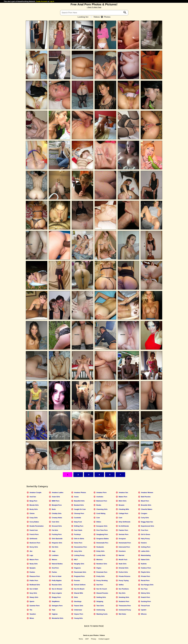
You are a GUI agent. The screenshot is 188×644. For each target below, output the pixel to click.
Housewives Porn (80, 547)
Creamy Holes (57, 518)
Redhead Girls (34, 585)
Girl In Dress (145, 534)
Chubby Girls (56, 513)
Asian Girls (56, 497)
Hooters (144, 543)
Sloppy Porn (56, 597)
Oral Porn (55, 568)
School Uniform (79, 585)
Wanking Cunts (102, 614)
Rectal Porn (145, 580)
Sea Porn (99, 585)
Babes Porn (123, 497)
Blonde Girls (34, 505)
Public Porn (33, 580)
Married (121, 555)
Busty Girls (33, 509)
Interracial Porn (124, 547)
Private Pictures (124, 576)
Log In (52, 1)
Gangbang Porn (102, 534)
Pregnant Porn (79, 576)
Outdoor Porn (146, 568)
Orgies (98, 568)
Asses (76, 497)
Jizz (30, 551)
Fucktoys (77, 534)
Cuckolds (77, 518)
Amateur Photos (80, 492)
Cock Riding (100, 513)
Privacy (93, 639)
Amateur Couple (35, 492)
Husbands (100, 547)
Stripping (99, 601)
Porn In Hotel (56, 576)
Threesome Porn (125, 606)
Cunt (120, 518)
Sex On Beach (79, 589)
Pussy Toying (124, 580)
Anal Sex (32, 497)
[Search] (94, 12)
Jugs (53, 551)
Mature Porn (33, 559)
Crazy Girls (33, 518)
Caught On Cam (80, 509)
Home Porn (78, 543)
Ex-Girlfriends (124, 526)
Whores (144, 614)
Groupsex (122, 538)
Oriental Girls (123, 568)
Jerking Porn (145, 547)
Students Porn (124, 601)
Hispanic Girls (57, 543)
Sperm (31, 601)
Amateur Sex (123, 492)
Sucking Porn (146, 601)
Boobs (98, 505)
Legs (31, 555)
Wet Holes (122, 614)
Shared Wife (78, 593)
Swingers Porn (57, 606)
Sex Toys (144, 589)
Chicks (32, 513)
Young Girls (78, 618)
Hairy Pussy (145, 538)
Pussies (77, 580)
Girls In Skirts (79, 538)
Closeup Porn (79, 513)
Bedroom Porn (101, 501)
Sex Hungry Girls (147, 585)
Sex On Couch (101, 589)
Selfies (121, 585)
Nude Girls (122, 564)
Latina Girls (145, 551)
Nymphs (32, 568)
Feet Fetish (78, 530)
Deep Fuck (78, 522)
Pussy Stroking (102, 580)
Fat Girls (55, 530)
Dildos (98, 522)
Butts (54, 509)
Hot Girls (55, 547)
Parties (54, 572)
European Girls (101, 526)
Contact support (103, 639)
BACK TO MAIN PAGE (94, 626)
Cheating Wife (124, 509)
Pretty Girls (100, 576)
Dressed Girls (57, 526)
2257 (87, 639)
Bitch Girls (122, 501)
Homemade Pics (102, 543)
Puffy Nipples (57, 580)
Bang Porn (33, 501)
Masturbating (146, 555)
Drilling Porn (78, 526)
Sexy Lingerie (57, 593)
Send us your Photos (91, 635)
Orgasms (77, 568)
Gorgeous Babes (102, 538)
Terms (81, 639)
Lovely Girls (100, 555)
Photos (105, 17)
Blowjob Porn (57, 505)
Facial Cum (33, 530)
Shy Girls (122, 593)
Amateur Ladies (57, 492)
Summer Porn (34, 606)
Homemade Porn (125, 543)
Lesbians (55, 555)
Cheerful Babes (146, 509)
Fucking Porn (57, 534)
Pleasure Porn (34, 576)
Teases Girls (78, 606)
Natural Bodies (57, 564)
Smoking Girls (124, 597)
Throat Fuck (145, 606)
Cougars (144, 513)
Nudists (144, 564)
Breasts (121, 505)
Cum (98, 518)
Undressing (100, 610)
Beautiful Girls (79, 501)
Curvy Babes (34, 522)
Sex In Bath (33, 589)
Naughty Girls (79, 564)
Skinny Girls (145, 593)
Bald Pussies (146, 497)
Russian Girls (57, 585)
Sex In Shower (57, 589)
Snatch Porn (145, 597)
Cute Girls (55, 522)
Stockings (77, 601)
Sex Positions (124, 589)
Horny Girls (33, 547)
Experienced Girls (147, 526)
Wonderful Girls (57, 618)
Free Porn (144, 530)
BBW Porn (55, 501)
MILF (76, 559)
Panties (32, 572)
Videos (95, 17)
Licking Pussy (79, 555)
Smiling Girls (101, 597)
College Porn (123, 513)
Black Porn (145, 501)
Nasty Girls (33, 564)
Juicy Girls (78, 551)
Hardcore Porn (34, 543)
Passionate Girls (80, 572)
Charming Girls (101, 509)
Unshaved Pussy (125, 610)
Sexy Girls (33, 593)
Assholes (99, 497)
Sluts (76, 597)
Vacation (32, 614)
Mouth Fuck (123, 559)
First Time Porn (102, 530)
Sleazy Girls (33, 597)
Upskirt (143, 610)
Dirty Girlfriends (124, 522)
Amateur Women (147, 492)
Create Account (41, 1)
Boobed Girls (79, 505)
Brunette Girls (146, 505)
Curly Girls (145, 518)
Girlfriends (33, 538)
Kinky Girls (100, 551)
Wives (31, 618)
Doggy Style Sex (147, 522)
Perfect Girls (123, 572)
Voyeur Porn (78, 614)
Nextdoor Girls (101, 564)
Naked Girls (145, 559)
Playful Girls (145, 572)
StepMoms (56, 601)
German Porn (123, 534)
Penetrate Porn (101, 572)
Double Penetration (36, 526)
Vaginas (55, 614)
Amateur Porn (101, 492)
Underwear (78, 610)
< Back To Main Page (94, 7)
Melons (54, 559)
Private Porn (145, 576)
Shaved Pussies (102, 593)
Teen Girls (100, 606)
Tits (30, 610)
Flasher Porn (123, 530)
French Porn (33, 534)
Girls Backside (57, 538)
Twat (53, 610)
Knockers (122, 551)
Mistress (99, 559)
